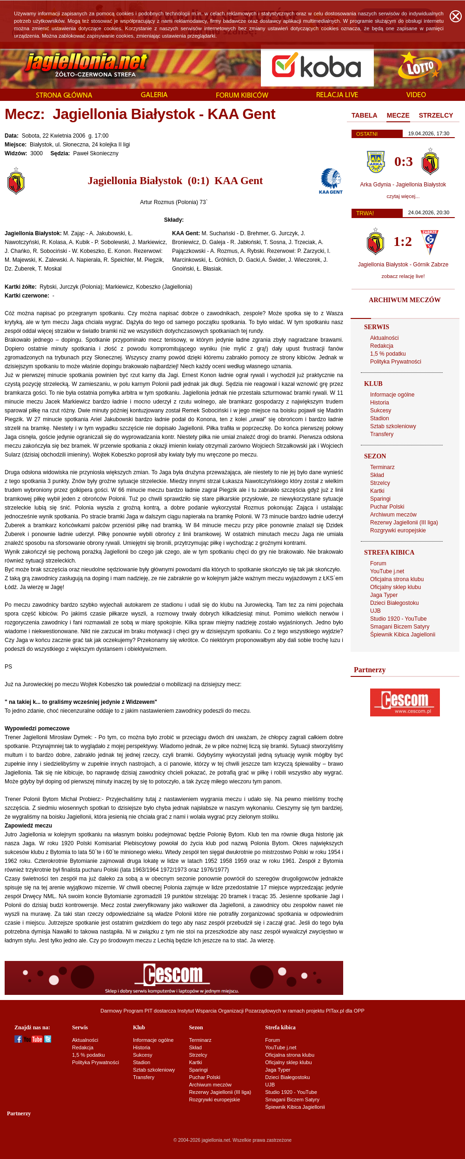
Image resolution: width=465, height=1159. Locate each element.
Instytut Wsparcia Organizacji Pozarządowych (229, 1010)
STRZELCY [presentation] (436, 115)
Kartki (377, 491)
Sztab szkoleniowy (393, 426)
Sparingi (380, 499)
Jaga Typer (384, 595)
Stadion (379, 418)
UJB (375, 611)
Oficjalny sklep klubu (395, 587)
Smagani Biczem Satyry (399, 626)
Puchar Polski (387, 506)
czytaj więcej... (403, 196)
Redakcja (381, 346)
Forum (378, 563)
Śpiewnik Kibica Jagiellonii (402, 634)
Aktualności (384, 338)
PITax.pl (335, 1010)
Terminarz (382, 467)
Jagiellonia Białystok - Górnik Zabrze (403, 264)
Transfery (381, 434)
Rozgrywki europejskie (398, 530)
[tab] (364, 115)
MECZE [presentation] (398, 115)
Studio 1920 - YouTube (398, 619)
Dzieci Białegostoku (394, 603)
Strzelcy (380, 483)
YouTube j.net (387, 571)
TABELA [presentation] (365, 115)
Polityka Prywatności (395, 361)
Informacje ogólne (392, 394)
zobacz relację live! (403, 276)
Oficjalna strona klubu (397, 579)
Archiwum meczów (393, 514)
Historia (379, 402)
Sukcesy (380, 410)
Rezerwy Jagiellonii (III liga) (404, 522)
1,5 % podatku (388, 354)
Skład (377, 475)
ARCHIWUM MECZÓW (404, 300)
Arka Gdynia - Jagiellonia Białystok (403, 184)
